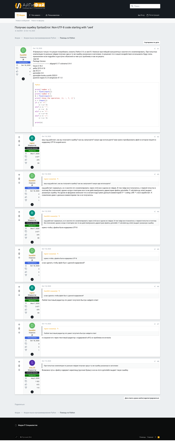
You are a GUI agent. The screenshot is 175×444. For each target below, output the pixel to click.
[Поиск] (145, 6)
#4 (158, 212)
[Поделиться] (154, 49)
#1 (158, 49)
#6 (158, 286)
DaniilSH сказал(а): (51, 216)
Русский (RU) (26, 437)
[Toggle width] (16, 437)
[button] (42, 15)
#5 (158, 249)
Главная (150, 437)
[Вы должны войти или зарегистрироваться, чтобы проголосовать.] (19, 137)
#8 (158, 361)
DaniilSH (20, 31)
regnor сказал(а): (50, 179)
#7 (158, 324)
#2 (158, 137)
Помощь (142, 437)
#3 (158, 174)
